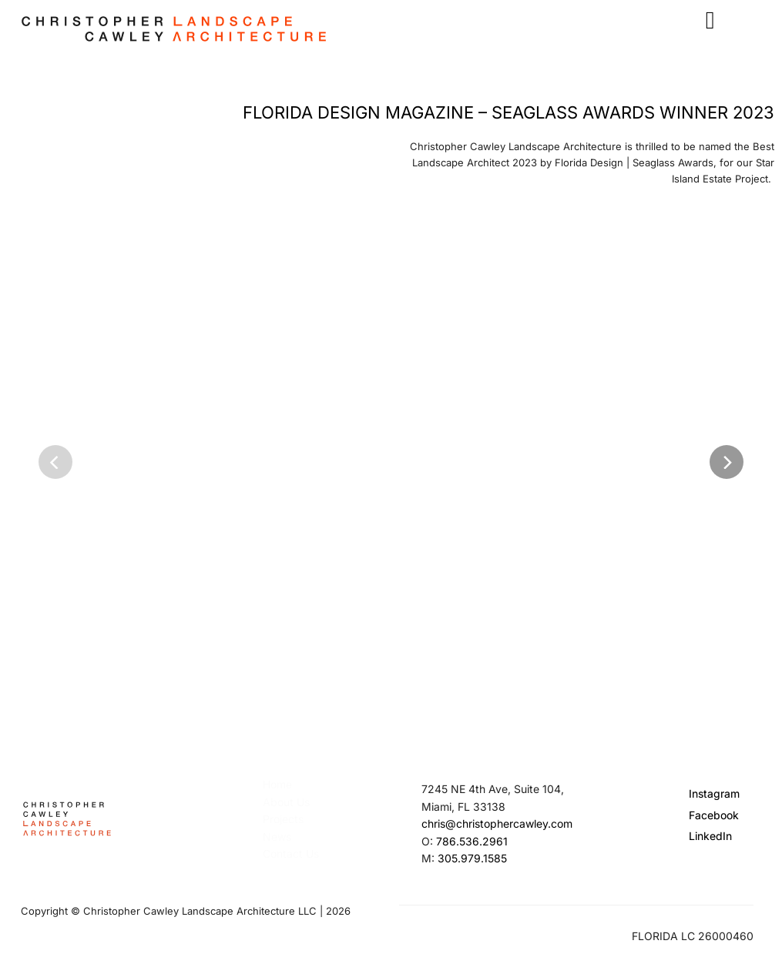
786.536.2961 (472, 841)
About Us (286, 801)
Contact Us (291, 853)
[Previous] (55, 462)
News (277, 836)
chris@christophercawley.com (496, 823)
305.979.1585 (472, 858)
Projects (283, 818)
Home (277, 784)
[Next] (726, 462)
